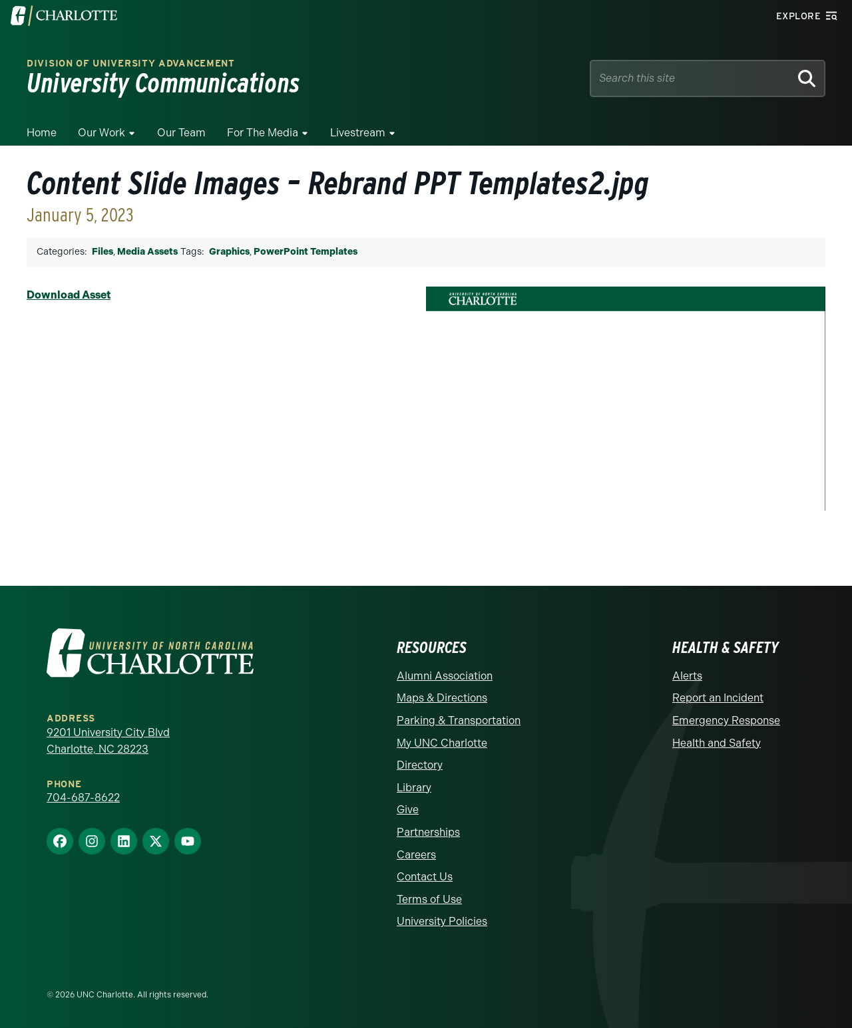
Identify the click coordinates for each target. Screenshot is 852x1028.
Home (42, 132)
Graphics (229, 251)
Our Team (181, 132)
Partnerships (428, 832)
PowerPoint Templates (305, 251)
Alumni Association (445, 676)
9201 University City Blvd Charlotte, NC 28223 (108, 741)
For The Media (262, 132)
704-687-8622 (83, 797)
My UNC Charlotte (442, 743)
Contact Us (425, 876)
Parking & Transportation (459, 720)
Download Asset (68, 295)
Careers (416, 854)
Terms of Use (429, 899)
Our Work (101, 132)
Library (414, 787)
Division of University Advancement (131, 63)
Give (408, 809)
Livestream (357, 132)
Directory (420, 765)
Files (102, 251)
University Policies (442, 921)
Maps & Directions (442, 698)
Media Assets (147, 251)
